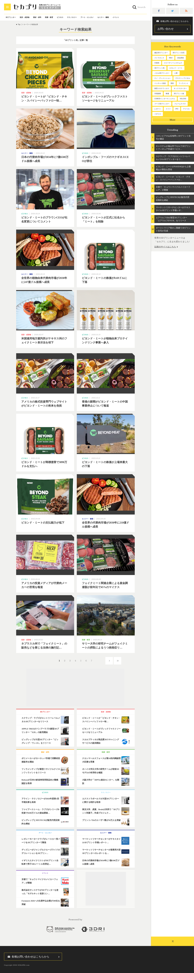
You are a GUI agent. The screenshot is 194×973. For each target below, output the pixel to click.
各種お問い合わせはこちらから (27, 956)
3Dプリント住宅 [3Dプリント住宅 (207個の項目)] (178, 53)
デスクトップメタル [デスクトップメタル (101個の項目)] (182, 78)
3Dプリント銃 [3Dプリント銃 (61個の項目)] (179, 93)
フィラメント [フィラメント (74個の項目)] (183, 83)
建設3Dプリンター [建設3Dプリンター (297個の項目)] (161, 53)
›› (117, 661)
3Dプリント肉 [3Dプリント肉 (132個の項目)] (159, 68)
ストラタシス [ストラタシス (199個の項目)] (159, 58)
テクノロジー (72, 17)
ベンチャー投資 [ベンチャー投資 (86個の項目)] (160, 83)
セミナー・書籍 (103, 17)
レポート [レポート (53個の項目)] (157, 109)
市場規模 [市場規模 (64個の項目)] (157, 93)
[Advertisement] (75, 687)
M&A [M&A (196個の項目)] (170, 58)
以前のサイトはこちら (165, 247)
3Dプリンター (11, 17)
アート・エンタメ (87, 17)
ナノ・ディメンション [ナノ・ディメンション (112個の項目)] (162, 78)
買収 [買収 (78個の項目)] (172, 83)
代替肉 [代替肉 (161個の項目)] (156, 63)
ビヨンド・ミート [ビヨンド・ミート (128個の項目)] (175, 68)
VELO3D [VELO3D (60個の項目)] (183, 99)
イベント (115, 17)
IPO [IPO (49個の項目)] (176, 109)
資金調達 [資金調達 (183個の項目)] (180, 58)
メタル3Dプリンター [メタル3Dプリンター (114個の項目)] (161, 73)
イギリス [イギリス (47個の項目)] (157, 114)
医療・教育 (49, 17)
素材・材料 (37, 17)
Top (19, 24)
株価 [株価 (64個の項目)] (167, 93)
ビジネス (60, 17)
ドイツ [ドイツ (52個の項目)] (168, 109)
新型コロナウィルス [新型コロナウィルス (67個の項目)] (161, 88)
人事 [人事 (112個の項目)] (176, 73)
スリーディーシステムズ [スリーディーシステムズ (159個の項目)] (173, 63)
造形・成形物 (24, 17)
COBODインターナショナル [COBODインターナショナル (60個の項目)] (164, 99)
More (172, 120)
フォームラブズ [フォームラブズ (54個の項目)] (180, 104)
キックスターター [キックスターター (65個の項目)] (180, 88)
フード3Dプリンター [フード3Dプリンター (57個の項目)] (161, 104)
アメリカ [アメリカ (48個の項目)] (186, 109)
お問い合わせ (165, 28)
